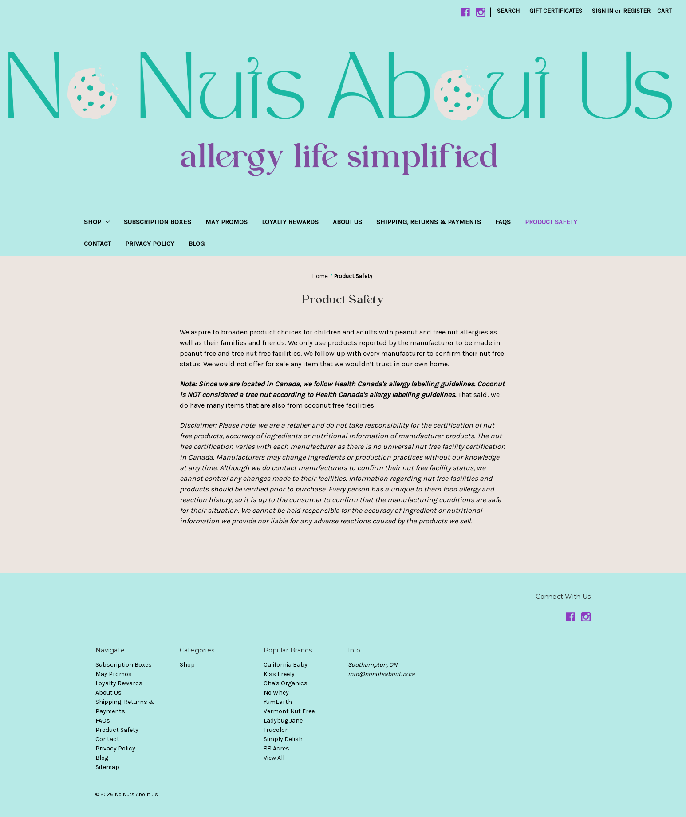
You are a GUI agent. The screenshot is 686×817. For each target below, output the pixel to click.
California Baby (286, 664)
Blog (197, 243)
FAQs (503, 222)
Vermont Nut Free (289, 711)
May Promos (226, 222)
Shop (97, 222)
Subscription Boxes (157, 222)
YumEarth (278, 702)
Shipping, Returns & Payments (428, 222)
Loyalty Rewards (290, 222)
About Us (347, 222)
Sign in (602, 11)
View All (274, 758)
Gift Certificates (555, 11)
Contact (97, 243)
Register (637, 11)
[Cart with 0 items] (664, 11)
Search (508, 11)
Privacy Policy (149, 243)
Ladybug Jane (283, 720)
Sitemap (107, 767)
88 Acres (276, 748)
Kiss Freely (279, 674)
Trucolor (276, 730)
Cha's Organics (286, 683)
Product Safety (551, 222)
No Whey (276, 692)
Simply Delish (283, 739)
